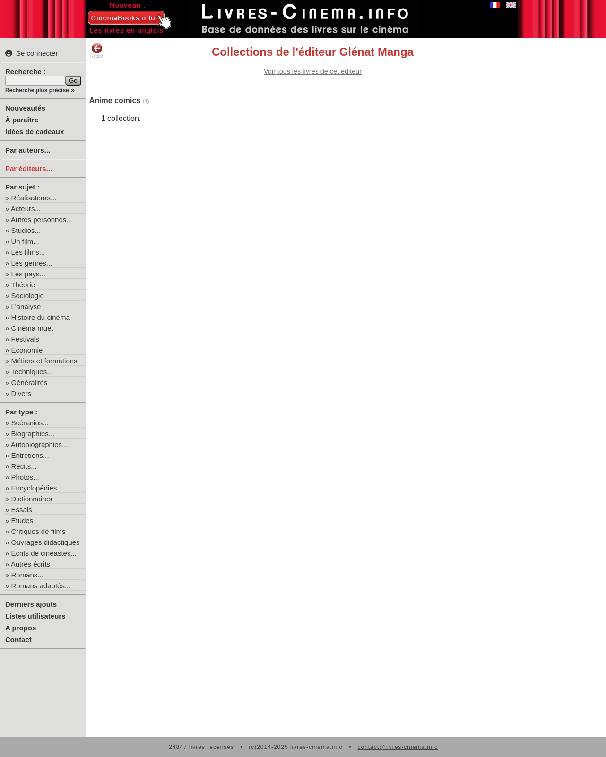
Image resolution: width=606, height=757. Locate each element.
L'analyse (26, 306)
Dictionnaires (31, 499)
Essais (21, 510)
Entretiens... (30, 455)
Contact (18, 640)
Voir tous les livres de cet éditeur (313, 71)
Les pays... (28, 274)
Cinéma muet (32, 328)
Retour (96, 51)
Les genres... (31, 263)
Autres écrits (30, 564)
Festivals (25, 339)
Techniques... (31, 372)
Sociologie (27, 296)
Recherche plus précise (37, 90)
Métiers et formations (44, 361)
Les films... (28, 252)
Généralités (29, 382)
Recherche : (25, 72)
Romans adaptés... (41, 586)
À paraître (21, 120)
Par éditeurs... (28, 168)
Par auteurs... (27, 150)
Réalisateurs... (34, 198)
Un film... (25, 241)
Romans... (27, 575)
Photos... (25, 477)
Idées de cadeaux (34, 132)
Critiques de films (38, 531)
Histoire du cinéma (40, 317)
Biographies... (33, 434)
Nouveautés (25, 108)
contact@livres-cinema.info (397, 747)
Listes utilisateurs (35, 616)
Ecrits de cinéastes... (44, 553)
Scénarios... (30, 423)
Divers (21, 393)
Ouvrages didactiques (45, 542)
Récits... (24, 466)
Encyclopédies (34, 488)
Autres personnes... (41, 219)
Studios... (26, 230)
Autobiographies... (39, 444)
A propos (20, 628)
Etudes (22, 520)
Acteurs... (26, 209)
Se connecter (31, 53)
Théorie (23, 285)
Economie (27, 350)
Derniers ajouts (31, 604)
